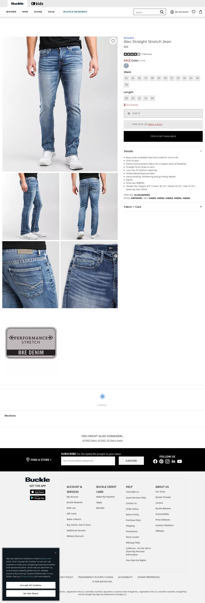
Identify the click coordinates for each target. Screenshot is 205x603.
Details (163, 151)
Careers (159, 502)
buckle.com (45, 558)
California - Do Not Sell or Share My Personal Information (138, 551)
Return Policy (132, 514)
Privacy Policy (27, 576)
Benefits (100, 508)
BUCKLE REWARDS (75, 11)
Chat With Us (132, 491)
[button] (11, 12)
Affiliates (160, 530)
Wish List (71, 508)
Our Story (160, 491)
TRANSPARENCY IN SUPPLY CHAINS (95, 577)
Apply (99, 502)
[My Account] (179, 12)
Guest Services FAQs (136, 497)
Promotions (132, 531)
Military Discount (75, 536)
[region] (30, 574)
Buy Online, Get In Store (79, 524)
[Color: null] (126, 65)
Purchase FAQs (133, 520)
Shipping (130, 525)
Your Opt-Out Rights (136, 560)
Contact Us (131, 503)
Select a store (155, 124)
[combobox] (146, 12)
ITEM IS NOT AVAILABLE (163, 136)
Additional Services (76, 530)
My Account (72, 496)
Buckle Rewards (74, 502)
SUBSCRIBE (131, 460)
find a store (41, 460)
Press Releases (163, 519)
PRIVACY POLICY (65, 577)
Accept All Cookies (30, 585)
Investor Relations (165, 525)
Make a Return (74, 519)
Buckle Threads (163, 497)
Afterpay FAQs (133, 542)
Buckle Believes (163, 508)
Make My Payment (105, 496)
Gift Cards (72, 513)
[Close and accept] (55, 552)
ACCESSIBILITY (125, 577)
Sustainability (162, 514)
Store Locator (132, 537)
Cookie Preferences (148, 577)
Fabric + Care (163, 206)
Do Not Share (31, 593)
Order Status (132, 508)
